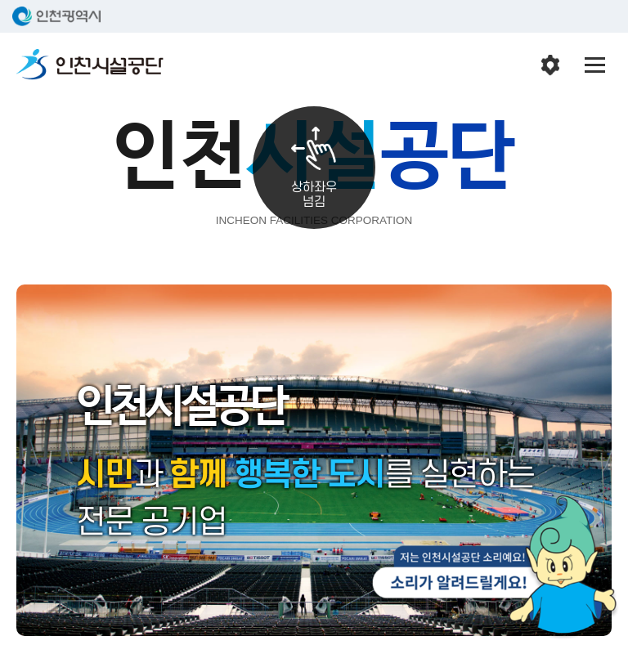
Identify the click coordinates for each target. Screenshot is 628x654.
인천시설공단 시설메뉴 (550, 65)
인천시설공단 (90, 65)
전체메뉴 (595, 65)
